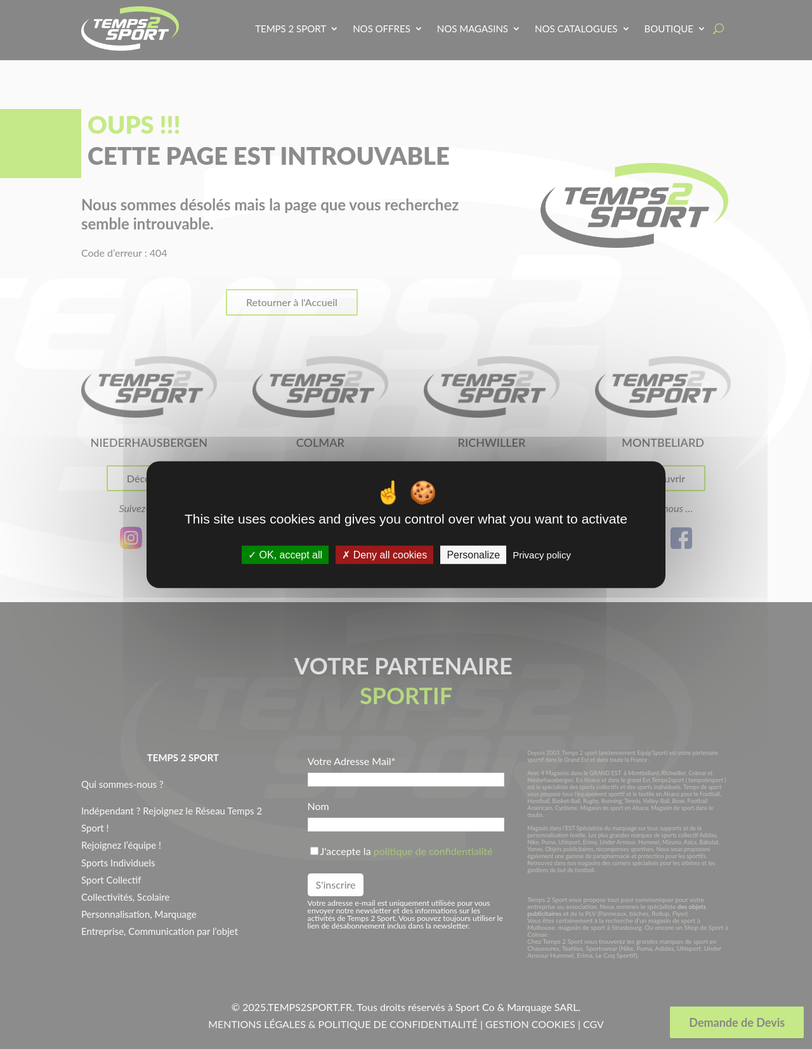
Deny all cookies (384, 555)
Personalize (473, 555)
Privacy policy (542, 555)
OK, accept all (285, 555)
